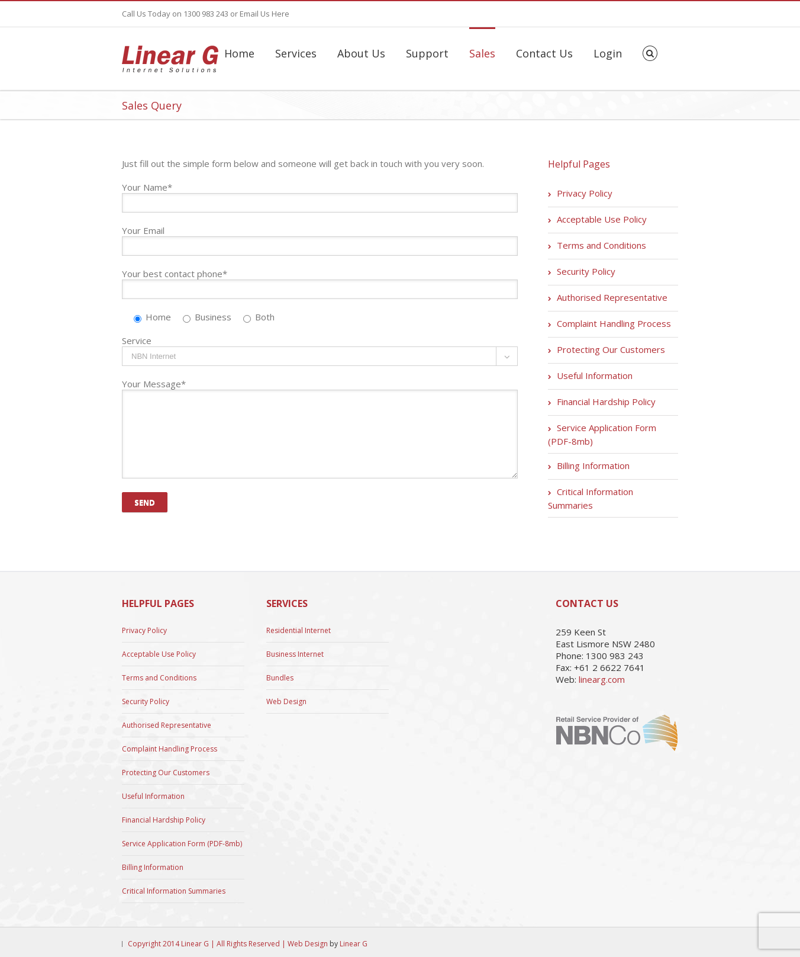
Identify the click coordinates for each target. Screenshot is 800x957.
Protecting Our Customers (611, 349)
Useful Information (595, 375)
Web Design (286, 701)
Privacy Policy (584, 193)
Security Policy (586, 271)
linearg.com (602, 679)
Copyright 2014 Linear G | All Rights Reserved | (208, 944)
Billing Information (593, 465)
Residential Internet (298, 630)
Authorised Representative (612, 297)
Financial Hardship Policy (606, 401)
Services (296, 53)
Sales (482, 53)
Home (239, 53)
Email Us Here (264, 13)
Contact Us (544, 53)
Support (427, 53)
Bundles (279, 678)
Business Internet (295, 654)
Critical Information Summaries (590, 498)
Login (607, 53)
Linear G (353, 944)
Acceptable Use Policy (602, 219)
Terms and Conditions (601, 245)
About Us (361, 53)
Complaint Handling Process (614, 323)
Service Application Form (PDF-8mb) (602, 434)
